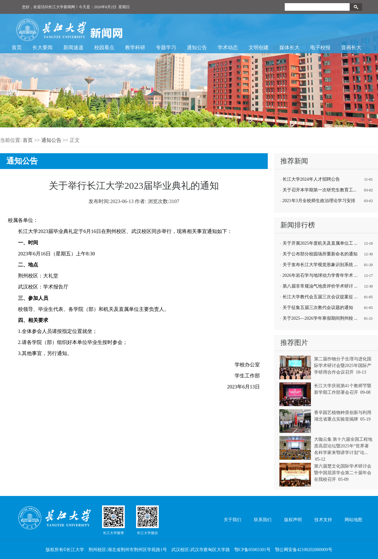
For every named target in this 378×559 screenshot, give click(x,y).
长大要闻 (42, 47)
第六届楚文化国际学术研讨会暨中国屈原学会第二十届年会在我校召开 (342, 473)
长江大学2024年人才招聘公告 (311, 179)
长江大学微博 (113, 519)
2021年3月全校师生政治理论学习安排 (319, 200)
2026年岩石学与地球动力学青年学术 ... (320, 275)
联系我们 (263, 519)
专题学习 (166, 47)
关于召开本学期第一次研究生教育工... (320, 190)
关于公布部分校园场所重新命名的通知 (320, 254)
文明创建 (259, 47)
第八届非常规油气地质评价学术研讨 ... (320, 286)
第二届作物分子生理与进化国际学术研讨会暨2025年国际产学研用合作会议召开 (342, 366)
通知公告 (197, 47)
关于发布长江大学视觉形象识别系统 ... (320, 264)
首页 (17, 47)
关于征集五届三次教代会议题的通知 (318, 307)
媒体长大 (289, 47)
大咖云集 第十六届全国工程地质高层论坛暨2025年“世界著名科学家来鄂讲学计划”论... (343, 446)
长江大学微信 (147, 519)
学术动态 (228, 47)
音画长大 (351, 47)
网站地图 (353, 519)
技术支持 (323, 519)
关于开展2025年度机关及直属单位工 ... (320, 243)
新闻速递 (73, 47)
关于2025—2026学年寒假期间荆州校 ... (320, 318)
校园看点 (104, 47)
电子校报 (320, 47)
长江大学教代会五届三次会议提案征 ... (320, 296)
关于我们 (232, 519)
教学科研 (135, 47)
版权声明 (293, 519)
